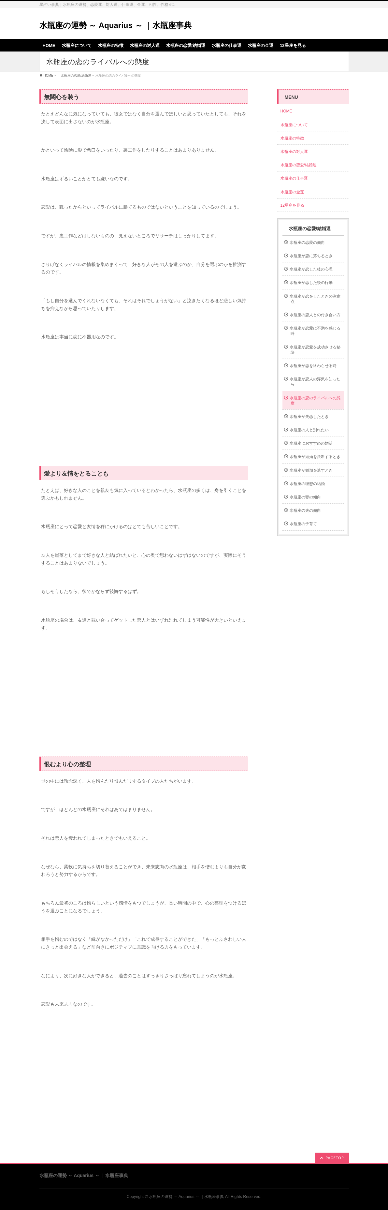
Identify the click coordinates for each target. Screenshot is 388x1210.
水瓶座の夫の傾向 (305, 510)
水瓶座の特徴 (292, 138)
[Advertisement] (143, 406)
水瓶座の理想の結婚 (307, 483)
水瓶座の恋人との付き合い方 (315, 315)
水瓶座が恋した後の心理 (311, 269)
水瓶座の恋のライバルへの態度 (315, 401)
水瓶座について (294, 125)
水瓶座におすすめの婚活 (311, 443)
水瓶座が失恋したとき (309, 416)
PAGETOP (334, 1158)
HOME (48, 75)
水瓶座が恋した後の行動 (311, 282)
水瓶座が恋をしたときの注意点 (315, 299)
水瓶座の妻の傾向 (305, 497)
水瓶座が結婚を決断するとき (315, 456)
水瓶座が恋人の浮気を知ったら (315, 382)
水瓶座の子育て (303, 524)
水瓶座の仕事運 (294, 178)
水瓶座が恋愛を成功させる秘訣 (315, 350)
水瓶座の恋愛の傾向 (307, 242)
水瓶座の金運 (292, 192)
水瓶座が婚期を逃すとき (311, 470)
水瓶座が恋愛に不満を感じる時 (315, 331)
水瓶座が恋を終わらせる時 (313, 365)
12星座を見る (292, 205)
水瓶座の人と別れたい (309, 430)
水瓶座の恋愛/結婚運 (74, 75)
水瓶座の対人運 (294, 151)
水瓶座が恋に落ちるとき (311, 256)
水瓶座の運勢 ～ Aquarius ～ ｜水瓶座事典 (115, 25)
